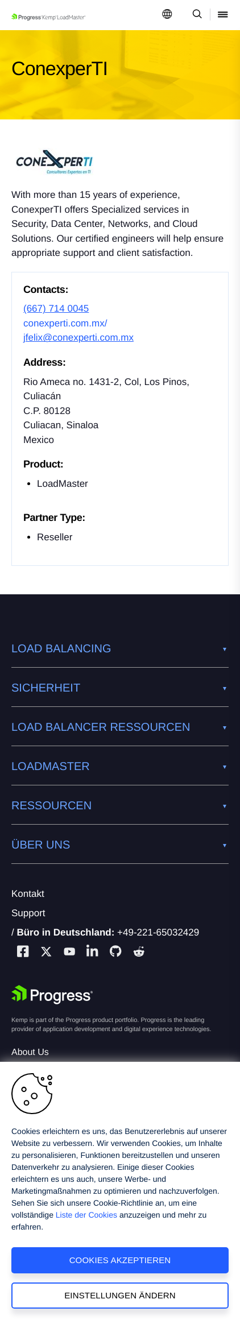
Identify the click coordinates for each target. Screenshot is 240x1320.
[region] (120, 1191)
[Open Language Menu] (167, 15)
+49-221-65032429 (158, 932)
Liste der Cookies (86, 1214)
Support (28, 913)
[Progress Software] (52, 994)
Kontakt (27, 893)
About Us (30, 1052)
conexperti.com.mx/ (65, 323)
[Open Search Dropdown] (195, 15)
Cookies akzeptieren (120, 1260)
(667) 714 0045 (56, 308)
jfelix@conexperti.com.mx (78, 337)
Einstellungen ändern (120, 1295)
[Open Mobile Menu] (223, 15)
